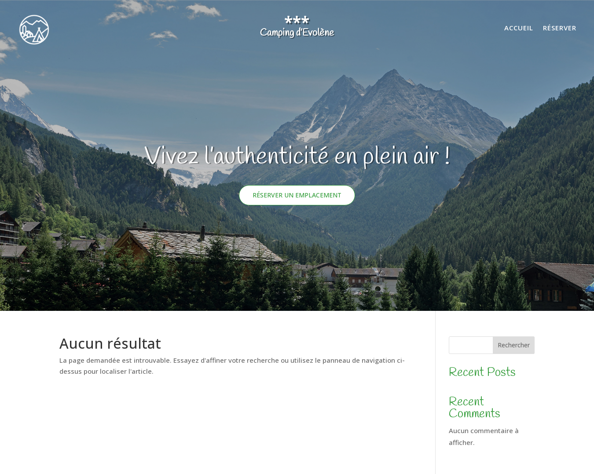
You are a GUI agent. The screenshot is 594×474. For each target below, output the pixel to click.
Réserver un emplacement (297, 195)
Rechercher (514, 345)
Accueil (518, 28)
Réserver (559, 28)
